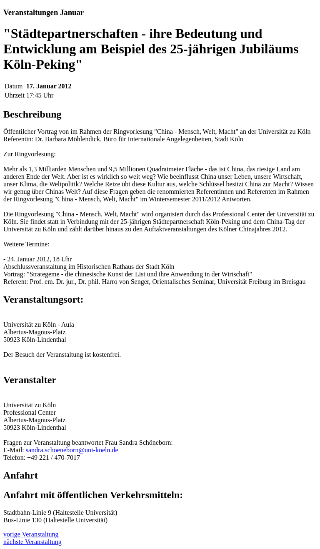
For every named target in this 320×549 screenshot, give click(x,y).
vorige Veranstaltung (31, 534)
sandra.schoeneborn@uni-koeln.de (72, 450)
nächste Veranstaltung (32, 541)
